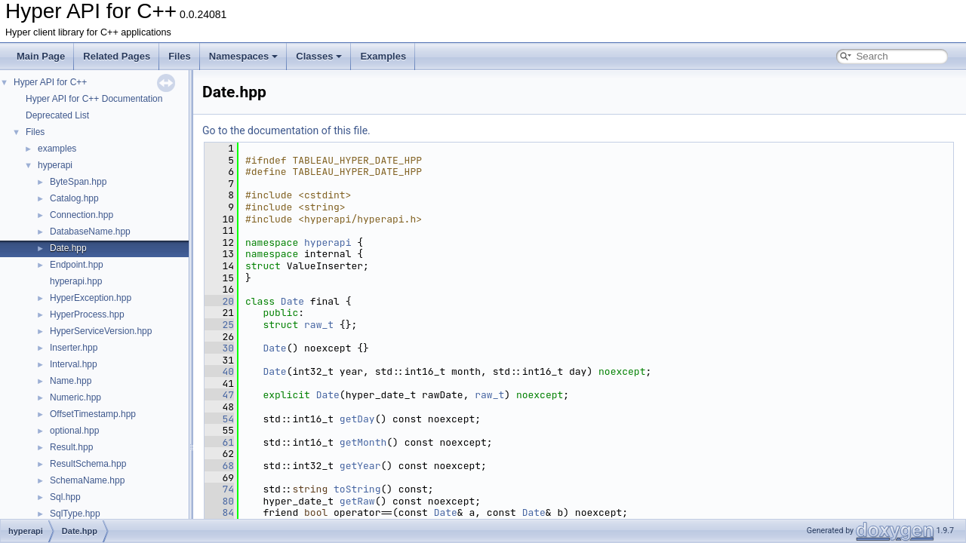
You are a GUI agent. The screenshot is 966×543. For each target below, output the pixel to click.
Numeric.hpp (75, 397)
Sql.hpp (65, 497)
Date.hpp (68, 248)
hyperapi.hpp (76, 281)
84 (219, 512)
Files (179, 56)
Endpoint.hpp (76, 264)
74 (219, 489)
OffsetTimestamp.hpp (93, 414)
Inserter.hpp (73, 347)
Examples (383, 56)
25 (219, 324)
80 (219, 501)
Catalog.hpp (74, 198)
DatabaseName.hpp (90, 231)
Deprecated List (57, 115)
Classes (319, 56)
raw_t (319, 324)
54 (219, 419)
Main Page (41, 56)
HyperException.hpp (90, 298)
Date (292, 301)
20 (219, 301)
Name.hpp (70, 381)
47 (219, 394)
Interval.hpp (73, 364)
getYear (360, 465)
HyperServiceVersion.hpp (101, 331)
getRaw (357, 501)
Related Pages (116, 56)
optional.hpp (74, 430)
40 (219, 371)
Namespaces (243, 56)
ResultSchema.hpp (88, 464)
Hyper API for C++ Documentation (94, 99)
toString (357, 489)
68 (219, 465)
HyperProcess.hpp (87, 314)
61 (219, 442)
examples (57, 148)
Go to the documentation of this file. (286, 130)
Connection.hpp (81, 215)
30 (219, 348)
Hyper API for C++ (50, 82)
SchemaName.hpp (87, 480)
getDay (357, 419)
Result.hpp (71, 447)
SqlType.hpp (75, 513)
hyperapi (55, 165)
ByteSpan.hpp (78, 181)
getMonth (363, 442)
